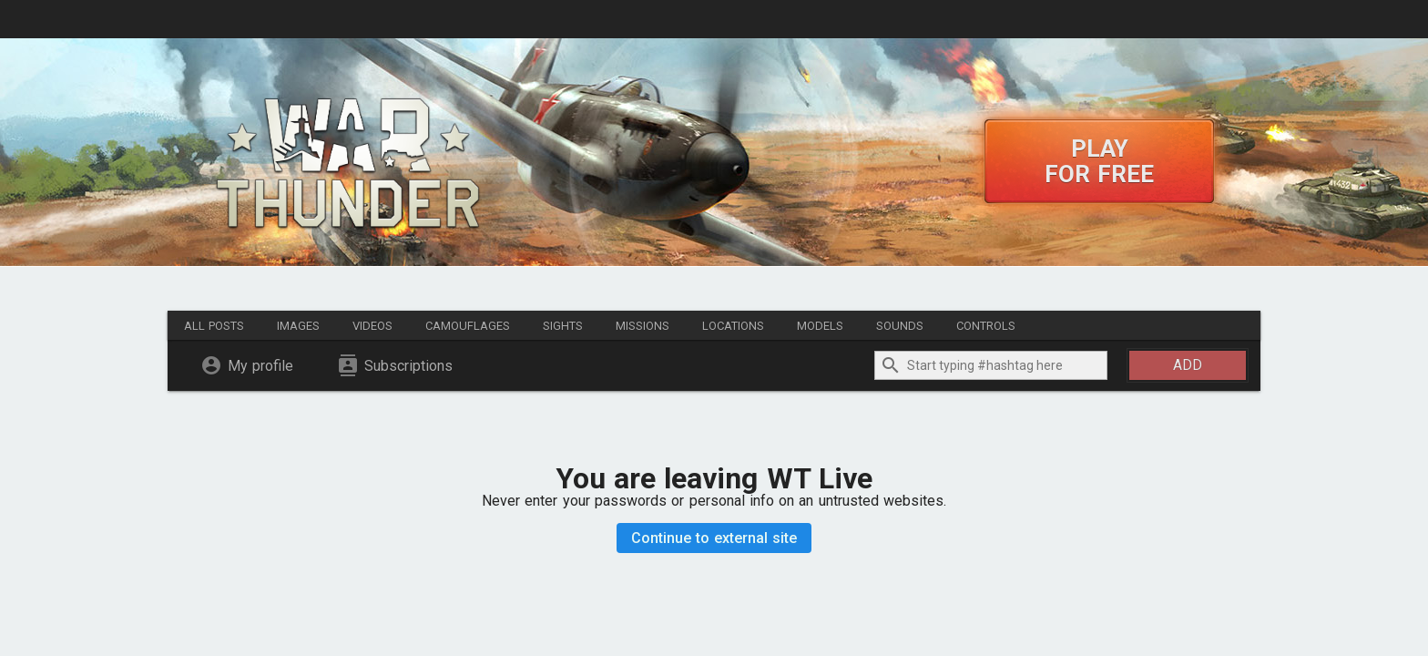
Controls (985, 326)
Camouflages (467, 326)
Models (820, 326)
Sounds (899, 326)
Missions (642, 326)
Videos (372, 326)
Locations (733, 326)
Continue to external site (714, 538)
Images (298, 326)
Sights (563, 326)
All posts (214, 326)
